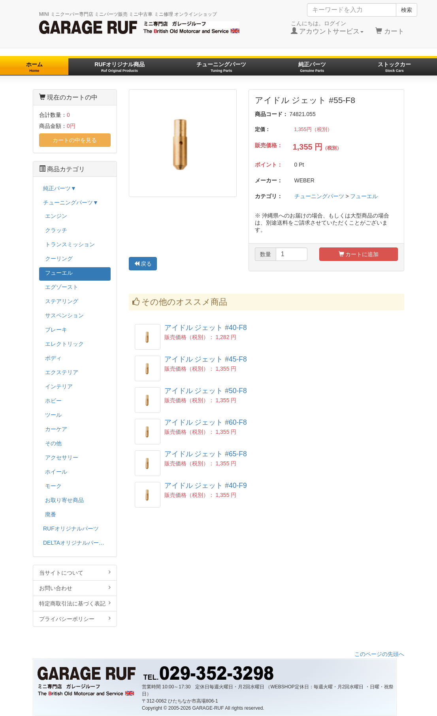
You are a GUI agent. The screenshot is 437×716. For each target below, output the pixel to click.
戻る (143, 264)
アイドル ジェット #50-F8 (205, 391)
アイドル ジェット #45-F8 (205, 359)
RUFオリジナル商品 (119, 67)
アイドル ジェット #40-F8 (205, 328)
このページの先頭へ (379, 654)
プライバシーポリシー (75, 618)
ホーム (34, 67)
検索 (406, 10)
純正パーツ (312, 67)
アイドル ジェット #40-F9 (205, 485)
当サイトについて (75, 572)
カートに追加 (359, 254)
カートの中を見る (75, 140)
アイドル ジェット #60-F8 (205, 422)
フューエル (364, 196)
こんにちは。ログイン (327, 27)
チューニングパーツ (221, 67)
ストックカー (394, 67)
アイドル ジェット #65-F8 (205, 454)
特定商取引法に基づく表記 (75, 603)
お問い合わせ (75, 588)
